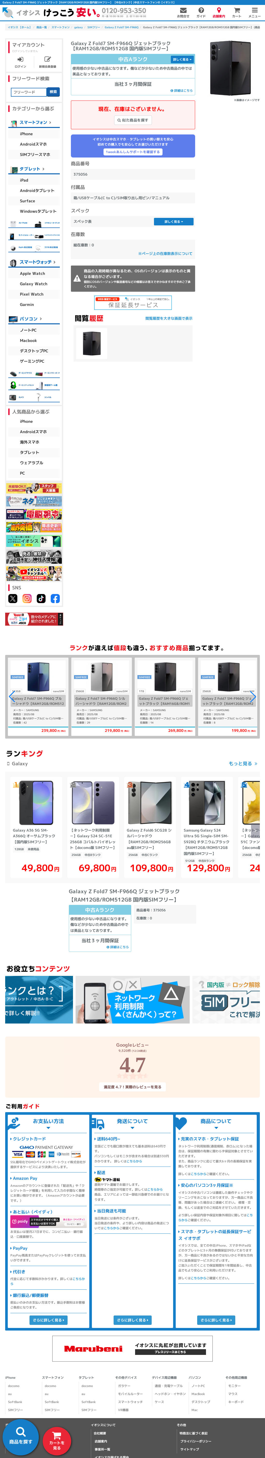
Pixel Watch (31, 294)
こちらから (134, 1161)
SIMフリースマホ (35, 154)
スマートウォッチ (130, 1402)
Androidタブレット (37, 190)
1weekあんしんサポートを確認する (133, 151)
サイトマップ (189, 1449)
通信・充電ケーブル (169, 1386)
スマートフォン (53, 1377)
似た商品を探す (133, 120)
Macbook (28, 340)
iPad (24, 180)
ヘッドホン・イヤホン (170, 1394)
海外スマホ (29, 442)
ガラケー (124, 1386)
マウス (233, 1394)
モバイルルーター (130, 1394)
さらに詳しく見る (48, 1320)
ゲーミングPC (32, 361)
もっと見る (240, 763)
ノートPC (28, 330)
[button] (253, 696)
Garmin (27, 304)
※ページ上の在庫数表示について (165, 253)
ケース (159, 1402)
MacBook (198, 1394)
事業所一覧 (102, 1449)
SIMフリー (15, 1410)
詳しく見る (182, 59)
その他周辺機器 (236, 1377)
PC (22, 473)
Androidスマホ (33, 144)
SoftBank (15, 1402)
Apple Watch (32, 273)
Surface (27, 200)
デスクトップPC (34, 350)
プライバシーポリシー (195, 1441)
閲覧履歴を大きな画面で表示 (169, 318)
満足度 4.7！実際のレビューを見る (132, 1086)
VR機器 (123, 1410)
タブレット (29, 452)
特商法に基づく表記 (194, 1433)
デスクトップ (201, 1402)
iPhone (26, 133)
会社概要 (100, 1433)
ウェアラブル (31, 463)
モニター (234, 1386)
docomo (13, 1386)
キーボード (236, 1402)
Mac (195, 1410)
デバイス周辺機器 (164, 1377)
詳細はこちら (182, 90)
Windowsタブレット (38, 211)
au (10, 1394)
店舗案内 (101, 1441)
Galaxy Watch (33, 283)
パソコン (195, 1377)
